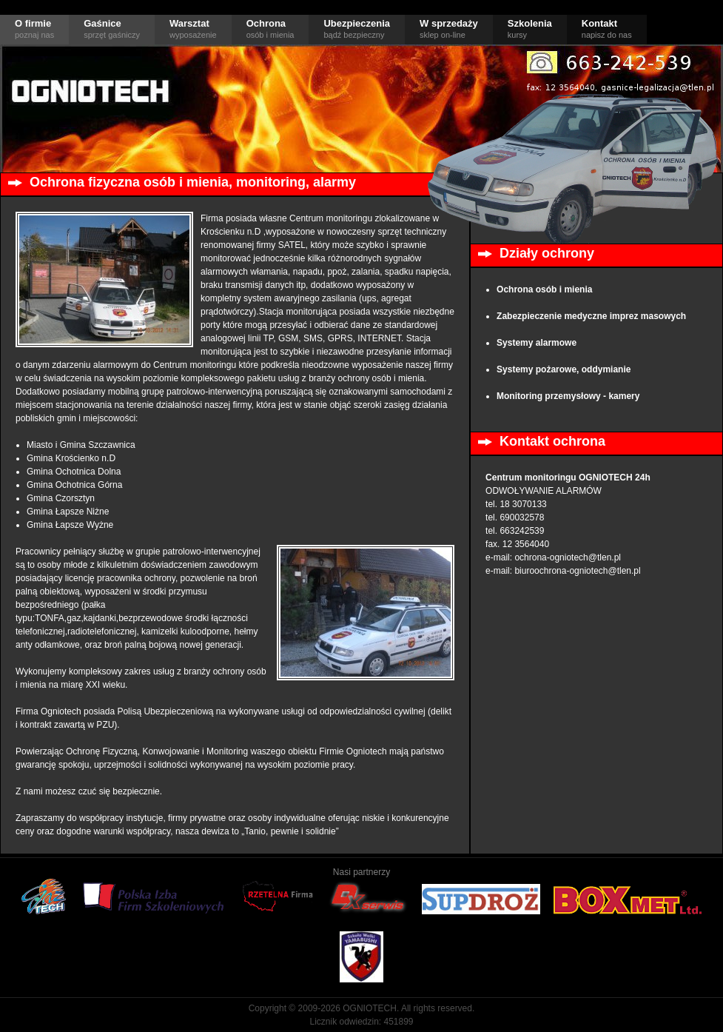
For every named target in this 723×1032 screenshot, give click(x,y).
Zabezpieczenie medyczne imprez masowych (591, 316)
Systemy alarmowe (536, 343)
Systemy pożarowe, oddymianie (563, 369)
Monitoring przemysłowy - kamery (568, 396)
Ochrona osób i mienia (544, 289)
